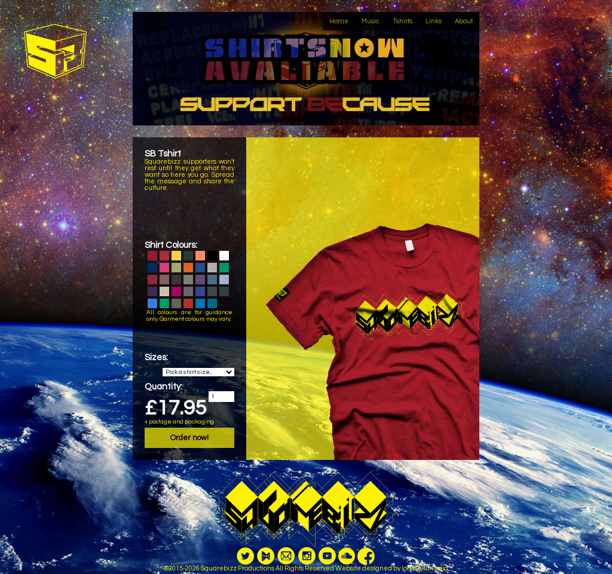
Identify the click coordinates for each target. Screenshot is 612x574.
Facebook (366, 564)
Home (338, 21)
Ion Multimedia (425, 568)
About (464, 21)
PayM (266, 564)
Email (286, 564)
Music (371, 21)
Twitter (246, 564)
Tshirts (402, 21)
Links (434, 21)
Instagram (307, 564)
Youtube (327, 564)
